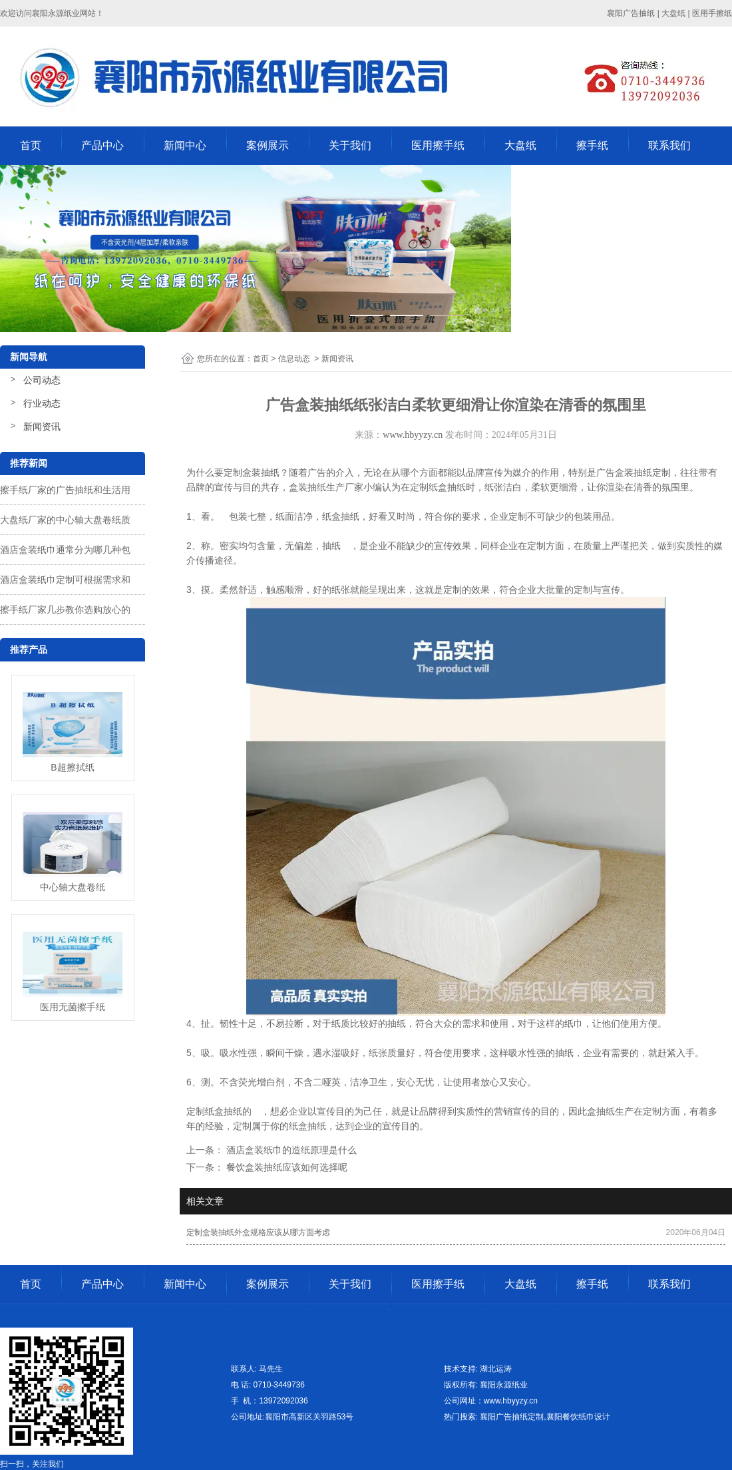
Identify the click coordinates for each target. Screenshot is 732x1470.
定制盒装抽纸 (251, 472)
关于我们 (350, 145)
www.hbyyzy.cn (413, 435)
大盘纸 (520, 145)
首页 (30, 145)
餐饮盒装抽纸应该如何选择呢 (285, 1167)
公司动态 (42, 380)
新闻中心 (185, 145)
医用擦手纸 (437, 145)
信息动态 (294, 358)
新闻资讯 (42, 426)
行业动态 (42, 403)
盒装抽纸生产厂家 (326, 487)
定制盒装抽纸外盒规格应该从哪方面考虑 (258, 1232)
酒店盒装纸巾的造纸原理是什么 (290, 1150)
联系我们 (669, 145)
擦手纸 (592, 145)
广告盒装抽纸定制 (633, 472)
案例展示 (267, 145)
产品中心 (102, 145)
